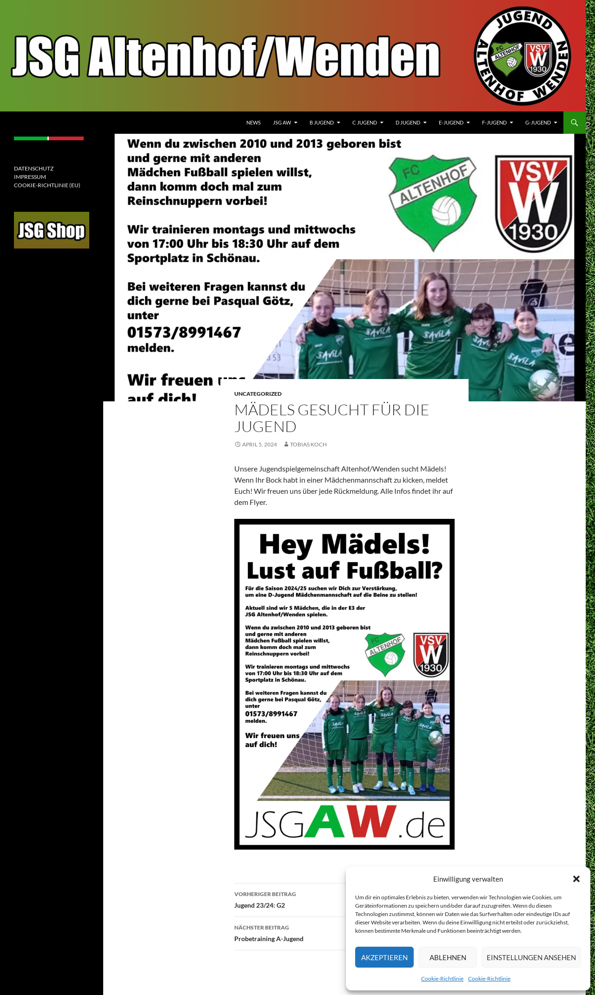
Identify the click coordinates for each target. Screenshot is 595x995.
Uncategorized (258, 393)
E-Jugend (451, 122)
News (253, 122)
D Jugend (408, 122)
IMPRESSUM (30, 176)
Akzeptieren (384, 957)
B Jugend (322, 122)
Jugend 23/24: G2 (344, 899)
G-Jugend (538, 122)
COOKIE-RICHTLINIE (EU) (47, 185)
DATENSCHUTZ (33, 168)
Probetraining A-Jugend (344, 932)
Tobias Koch (308, 444)
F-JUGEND (494, 122)
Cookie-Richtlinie (442, 978)
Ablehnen (448, 957)
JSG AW (282, 122)
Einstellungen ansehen (531, 957)
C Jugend (364, 122)
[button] (576, 879)
